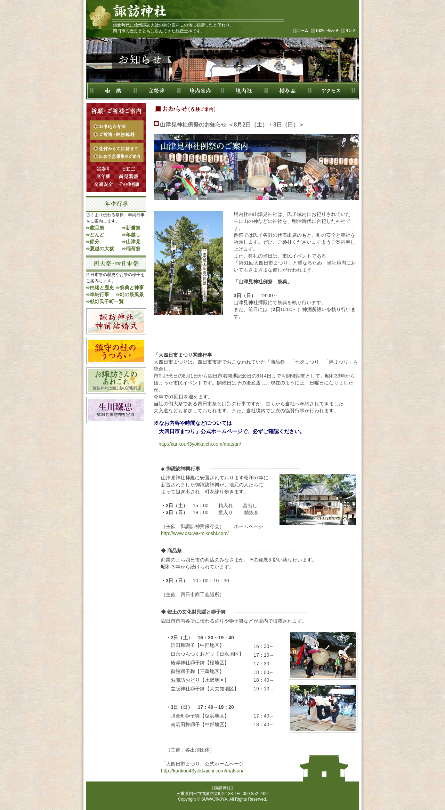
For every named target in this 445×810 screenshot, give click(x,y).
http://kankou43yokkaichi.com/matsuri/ (197, 444)
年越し (133, 234)
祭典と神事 (132, 287)
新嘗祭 (133, 227)
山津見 (133, 241)
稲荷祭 (133, 248)
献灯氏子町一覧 (107, 301)
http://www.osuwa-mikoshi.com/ (195, 533)
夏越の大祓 (102, 248)
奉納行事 (99, 294)
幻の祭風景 (132, 294)
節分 (94, 241)
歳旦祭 (97, 227)
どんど (97, 234)
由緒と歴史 (102, 287)
